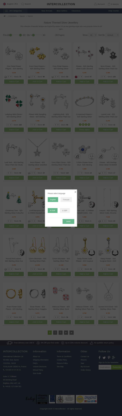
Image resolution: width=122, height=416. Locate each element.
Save (68, 221)
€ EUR (52, 210)
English (53, 200)
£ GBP (64, 210)
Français (66, 200)
